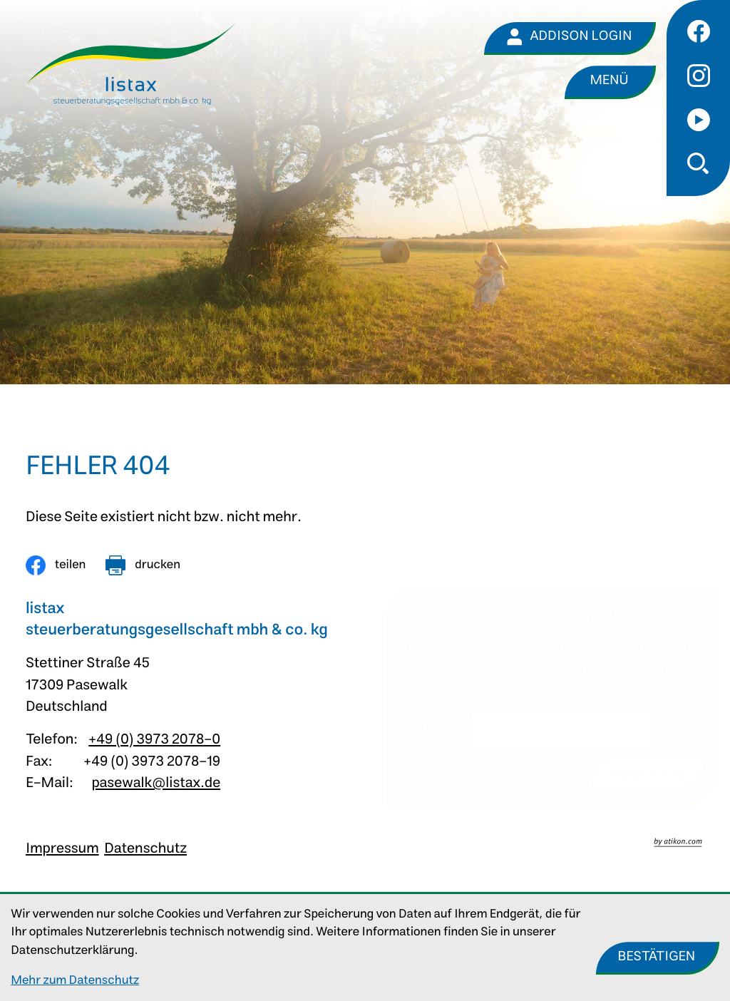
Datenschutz (145, 848)
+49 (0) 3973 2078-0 (154, 740)
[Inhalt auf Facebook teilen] (56, 565)
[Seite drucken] (143, 565)
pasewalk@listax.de (155, 783)
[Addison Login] (570, 38)
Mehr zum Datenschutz (75, 981)
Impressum (62, 848)
